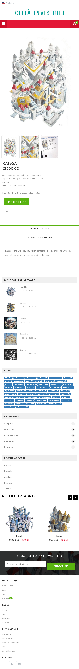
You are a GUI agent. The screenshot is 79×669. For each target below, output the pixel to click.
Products (6, 618)
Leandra (8, 483)
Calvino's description (39, 237)
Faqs (4, 647)
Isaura (23, 303)
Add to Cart (18, 202)
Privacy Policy (8, 638)
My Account (7, 586)
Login (4, 590)
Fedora (23, 318)
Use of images (8, 651)
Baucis (23, 350)
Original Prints (11, 435)
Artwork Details (39, 228)
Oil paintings (10, 441)
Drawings (8, 447)
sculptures (9, 424)
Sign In (5, 594)
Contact (5, 623)
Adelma (8, 477)
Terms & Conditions (10, 643)
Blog (4, 614)
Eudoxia (8, 471)
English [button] (8, 3)
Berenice (24, 334)
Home (4, 610)
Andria (7, 489)
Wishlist (7, 598)
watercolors (10, 429)
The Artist (6, 634)
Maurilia (23, 287)
